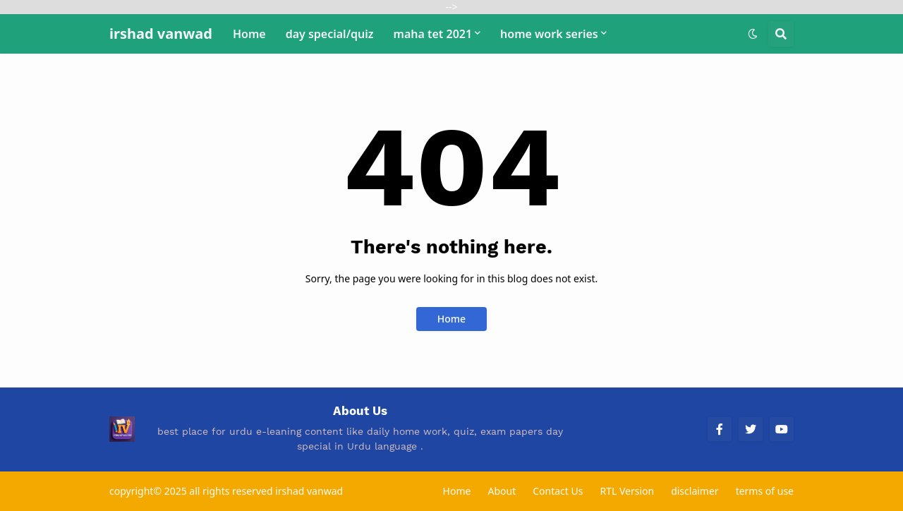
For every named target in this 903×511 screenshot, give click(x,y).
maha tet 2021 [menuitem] (433, 34)
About (501, 491)
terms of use (765, 491)
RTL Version (627, 491)
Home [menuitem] (249, 34)
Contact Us (558, 491)
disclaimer (695, 491)
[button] (752, 34)
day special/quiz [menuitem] (330, 34)
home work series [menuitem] (549, 34)
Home (451, 318)
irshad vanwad (160, 33)
